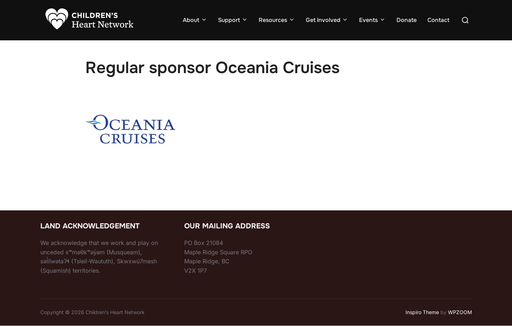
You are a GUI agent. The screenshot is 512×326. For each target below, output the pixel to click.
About (195, 20)
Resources (277, 20)
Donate (407, 20)
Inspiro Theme (422, 312)
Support (233, 20)
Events (372, 20)
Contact (438, 20)
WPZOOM (460, 312)
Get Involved (327, 20)
